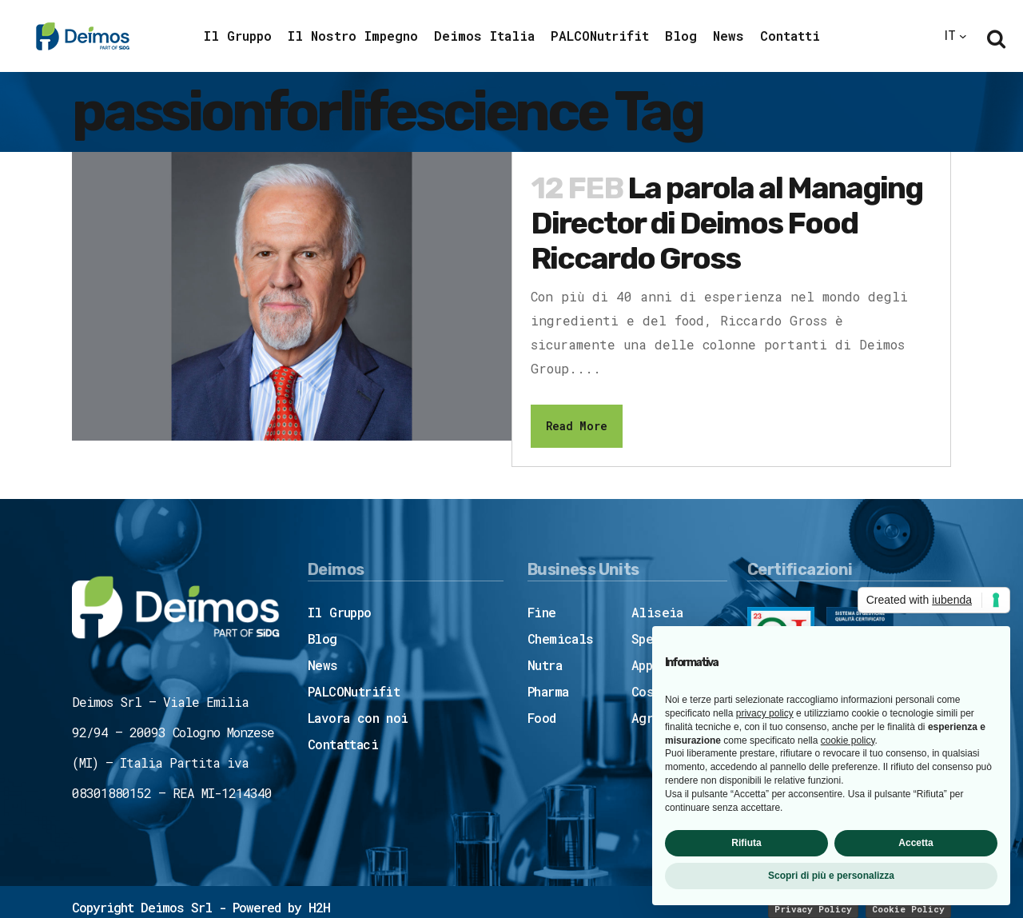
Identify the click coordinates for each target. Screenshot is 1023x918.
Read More (576, 425)
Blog (322, 638)
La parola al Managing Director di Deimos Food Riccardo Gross (726, 223)
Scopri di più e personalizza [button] (831, 875)
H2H (319, 907)
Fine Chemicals (560, 625)
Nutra (544, 665)
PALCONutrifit (354, 691)
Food (541, 717)
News (323, 665)
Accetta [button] (915, 842)
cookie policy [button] (848, 740)
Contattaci (343, 744)
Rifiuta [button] (746, 842)
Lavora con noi (358, 717)
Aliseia (657, 612)
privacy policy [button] (765, 713)
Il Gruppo (340, 612)
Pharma (547, 691)
